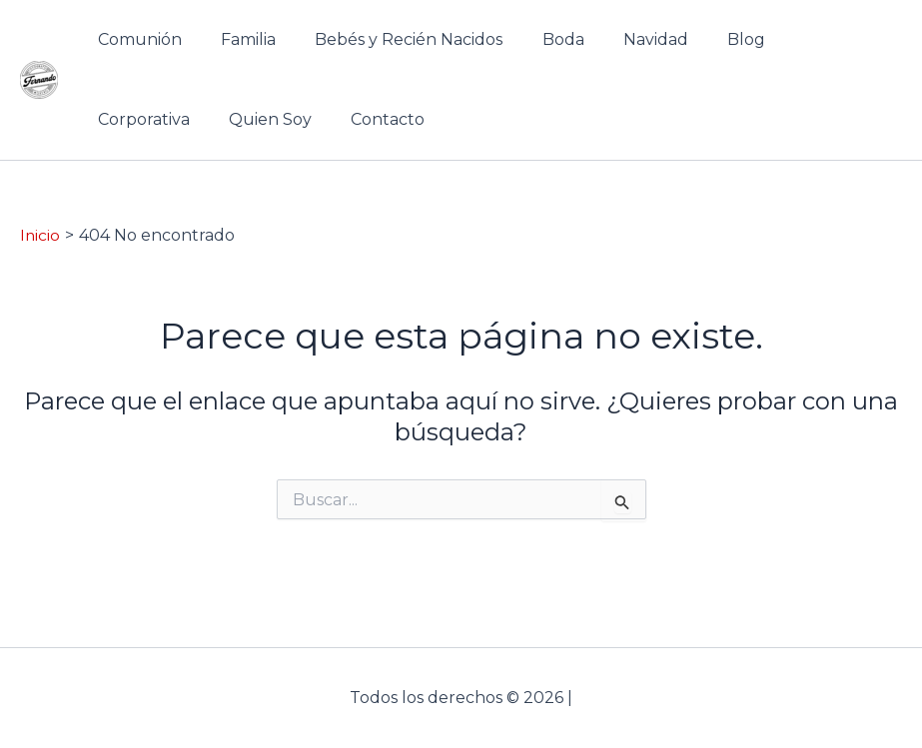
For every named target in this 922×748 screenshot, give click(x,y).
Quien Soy (135, 119)
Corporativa (803, 39)
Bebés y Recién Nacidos (390, 39)
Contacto (246, 119)
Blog (706, 39)
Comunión (136, 39)
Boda (537, 39)
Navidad (622, 39)
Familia (237, 39)
